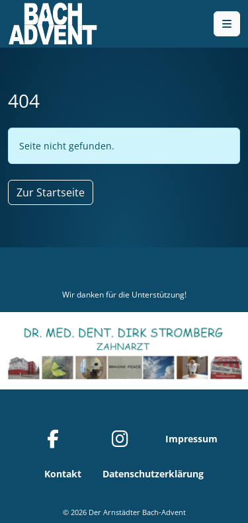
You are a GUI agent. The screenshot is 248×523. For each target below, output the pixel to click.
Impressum (191, 438)
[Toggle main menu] (227, 23)
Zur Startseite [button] (51, 192)
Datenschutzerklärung (153, 473)
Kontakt (62, 473)
